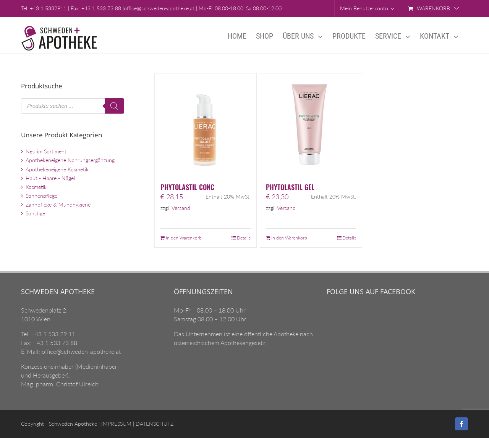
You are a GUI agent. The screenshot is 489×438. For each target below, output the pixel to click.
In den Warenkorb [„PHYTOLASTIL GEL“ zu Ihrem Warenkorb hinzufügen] (289, 238)
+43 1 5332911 (48, 8)
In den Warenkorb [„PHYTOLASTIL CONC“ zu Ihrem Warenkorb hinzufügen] (184, 238)
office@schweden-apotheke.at (159, 8)
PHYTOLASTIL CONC (187, 187)
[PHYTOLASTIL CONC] (205, 124)
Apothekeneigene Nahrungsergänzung (70, 160)
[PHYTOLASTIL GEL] (311, 124)
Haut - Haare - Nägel (50, 178)
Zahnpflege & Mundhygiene (58, 204)
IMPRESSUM (115, 423)
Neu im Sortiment (46, 151)
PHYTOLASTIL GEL (290, 187)
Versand (181, 208)
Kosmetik (36, 187)
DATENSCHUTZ (153, 423)
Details (244, 238)
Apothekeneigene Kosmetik (57, 169)
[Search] (114, 106)
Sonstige (35, 213)
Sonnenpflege (41, 195)
